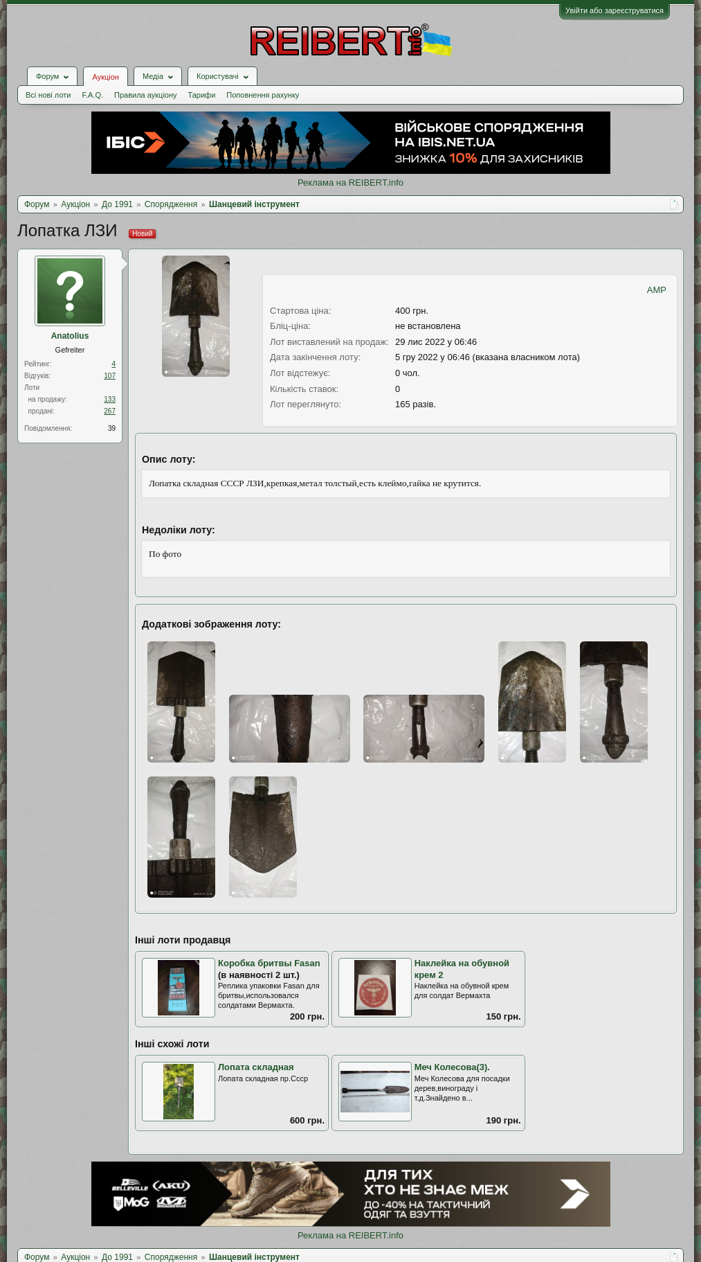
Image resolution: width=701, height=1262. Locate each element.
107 (110, 376)
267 (110, 411)
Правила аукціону (145, 95)
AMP (656, 290)
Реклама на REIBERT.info (350, 182)
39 (112, 428)
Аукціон (105, 77)
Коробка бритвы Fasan (269, 963)
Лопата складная (256, 1067)
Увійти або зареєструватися (614, 10)
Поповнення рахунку (262, 95)
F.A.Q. (92, 95)
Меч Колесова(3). (452, 1067)
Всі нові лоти (48, 95)
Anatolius (70, 336)
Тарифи (202, 95)
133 (110, 399)
